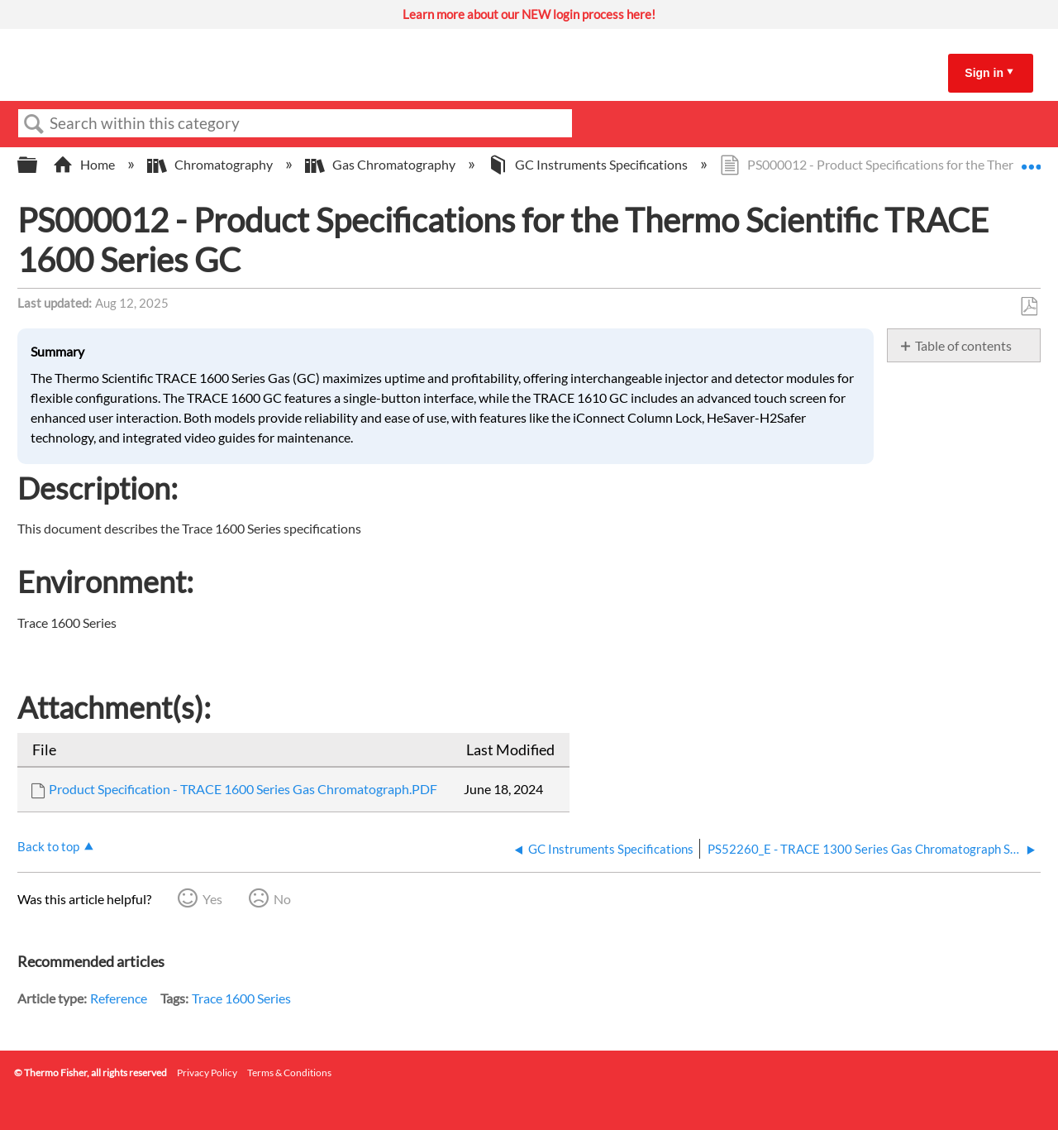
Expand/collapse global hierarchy (38, 165)
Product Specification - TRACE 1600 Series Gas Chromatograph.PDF (243, 789)
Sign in (984, 72)
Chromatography (211, 164)
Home (85, 164)
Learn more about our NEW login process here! (529, 14)
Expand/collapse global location (1031, 159)
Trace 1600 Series (241, 998)
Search (33, 124)
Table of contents (963, 345)
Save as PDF (1028, 307)
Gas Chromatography (381, 164)
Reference (118, 998)
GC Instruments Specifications (589, 164)
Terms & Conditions (289, 1072)
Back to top (48, 846)
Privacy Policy (207, 1072)
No (282, 899)
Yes (212, 899)
